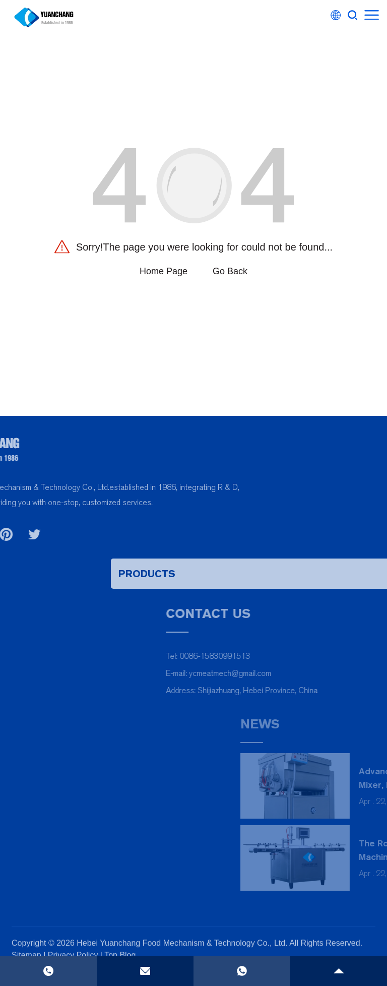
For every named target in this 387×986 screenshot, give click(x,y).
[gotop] (338, 971)
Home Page (163, 271)
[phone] (242, 971)
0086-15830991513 (303, 656)
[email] (145, 971)
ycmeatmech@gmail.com (318, 673)
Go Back (230, 271)
